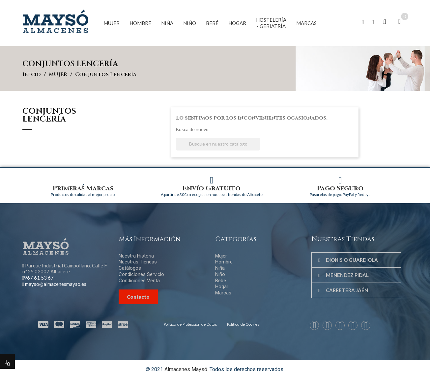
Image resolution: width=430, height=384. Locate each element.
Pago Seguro (340, 188)
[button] (363, 22)
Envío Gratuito (212, 188)
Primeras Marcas (83, 188)
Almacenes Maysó (185, 369)
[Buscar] (218, 144)
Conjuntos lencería (49, 115)
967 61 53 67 (39, 278)
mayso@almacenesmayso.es (55, 284)
